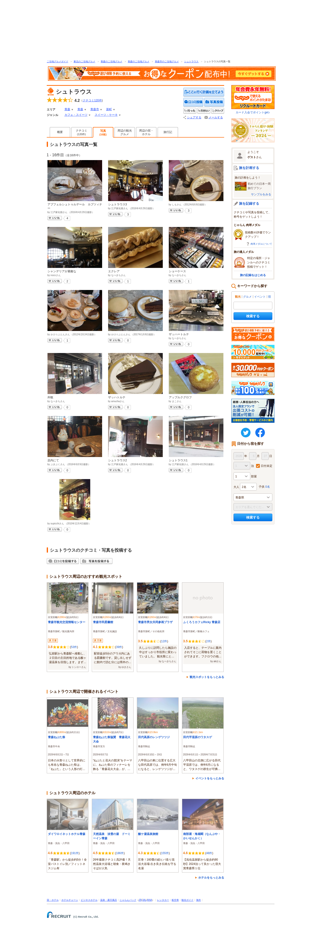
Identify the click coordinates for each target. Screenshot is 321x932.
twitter (246, 432)
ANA (149, 900)
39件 (119, 647)
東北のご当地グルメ (84, 61)
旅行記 (167, 132)
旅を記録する (249, 203)
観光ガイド (187, 900)
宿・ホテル (53, 900)
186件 (120, 853)
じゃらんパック (128, 900)
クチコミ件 (92, 100)
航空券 (175, 900)
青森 (67, 109)
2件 (208, 641)
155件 (165, 853)
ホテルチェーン (69, 900)
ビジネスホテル (89, 900)
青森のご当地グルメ (111, 61)
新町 (109, 109)
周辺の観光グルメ (124, 132)
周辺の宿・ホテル (146, 132)
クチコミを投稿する (193, 102)
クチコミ (81, 132)
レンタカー (163, 900)
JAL (144, 900)
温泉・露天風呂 (108, 900)
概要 (60, 132)
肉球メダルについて (261, 244)
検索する (253, 316)
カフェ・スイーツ (76, 114)
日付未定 (266, 466)
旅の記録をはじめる (253, 275)
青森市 (94, 109)
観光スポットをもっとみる (207, 677)
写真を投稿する (214, 102)
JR (140, 900)
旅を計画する (249, 168)
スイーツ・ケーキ (106, 114)
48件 (209, 853)
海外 (198, 900)
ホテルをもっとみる (211, 877)
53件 (74, 647)
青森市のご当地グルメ (167, 61)
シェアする (194, 117)
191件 (75, 853)
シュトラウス (191, 61)
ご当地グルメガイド (57, 61)
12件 (164, 641)
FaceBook (260, 432)
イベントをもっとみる (209, 778)
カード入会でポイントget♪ (252, 99)
